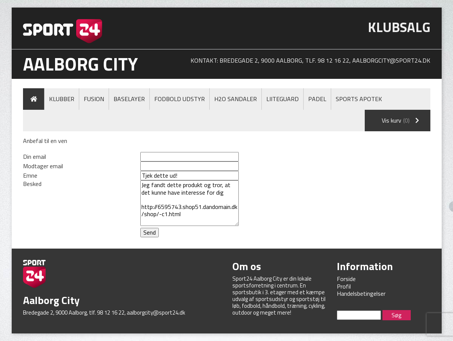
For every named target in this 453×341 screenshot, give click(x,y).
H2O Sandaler (235, 98)
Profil (344, 286)
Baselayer (129, 98)
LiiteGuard (282, 98)
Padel (317, 98)
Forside (346, 278)
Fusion (94, 98)
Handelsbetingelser (361, 293)
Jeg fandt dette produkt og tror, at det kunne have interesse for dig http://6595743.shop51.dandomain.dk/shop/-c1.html (189, 203)
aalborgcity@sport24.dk (391, 60)
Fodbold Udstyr (179, 98)
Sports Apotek (359, 98)
